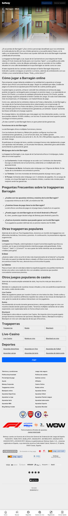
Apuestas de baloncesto (55, 353)
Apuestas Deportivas (9, 394)
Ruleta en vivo (30, 338)
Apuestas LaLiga (9, 353)
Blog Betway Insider (8, 407)
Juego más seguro (41, 371)
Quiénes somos (40, 378)
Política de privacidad (9, 374)
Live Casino (7, 338)
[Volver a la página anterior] (3, 9)
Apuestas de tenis (31, 353)
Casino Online (39, 384)
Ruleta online (39, 387)
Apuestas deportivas (11, 349)
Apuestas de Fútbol (53, 349)
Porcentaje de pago (8, 378)
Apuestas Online (40, 391)
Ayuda (4, 381)
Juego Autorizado (34, 432)
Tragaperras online (8, 387)
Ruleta (27, 328)
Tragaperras (7, 328)
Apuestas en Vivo (31, 349)
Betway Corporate (8, 384)
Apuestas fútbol (40, 394)
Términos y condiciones (10, 371)
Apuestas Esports (41, 403)
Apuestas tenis (7, 400)
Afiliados (38, 381)
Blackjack (49, 328)
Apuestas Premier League (43, 397)
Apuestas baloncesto (42, 400)
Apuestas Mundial (41, 407)
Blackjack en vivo (52, 338)
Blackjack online (7, 391)
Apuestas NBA (6, 403)
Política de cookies (41, 374)
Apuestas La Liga (7, 397)
